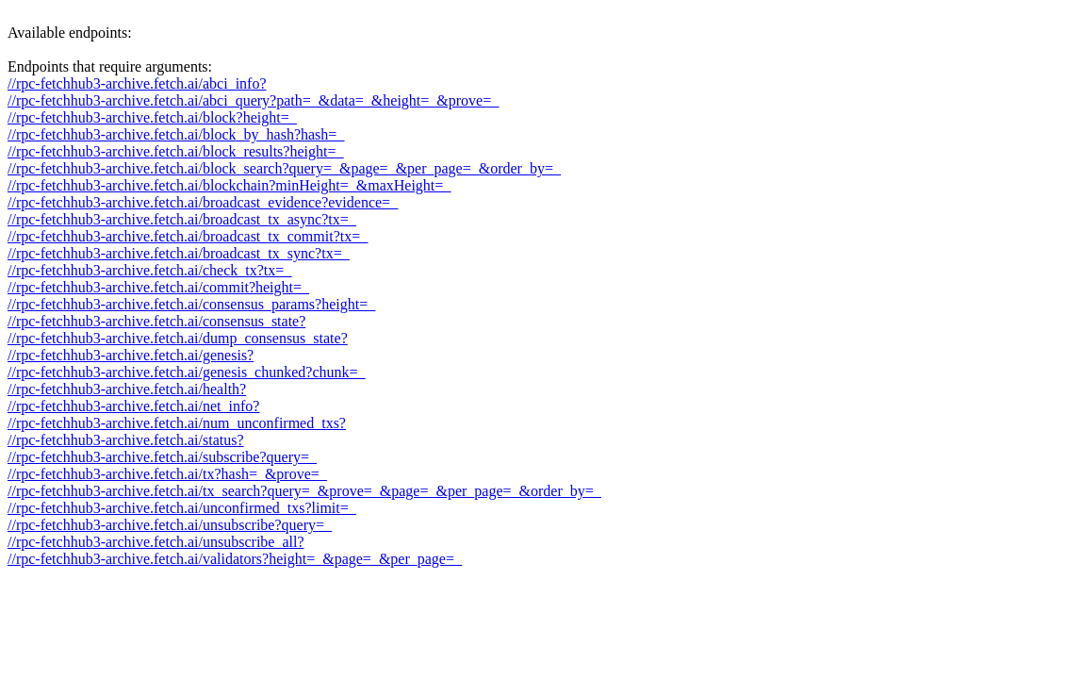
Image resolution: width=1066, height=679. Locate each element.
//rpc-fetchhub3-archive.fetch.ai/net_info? (133, 406)
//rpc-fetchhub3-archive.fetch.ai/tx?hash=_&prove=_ (167, 474)
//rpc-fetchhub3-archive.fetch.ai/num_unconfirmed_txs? (177, 423)
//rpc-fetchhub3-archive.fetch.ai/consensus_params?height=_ (191, 304)
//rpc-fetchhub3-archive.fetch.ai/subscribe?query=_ (162, 457)
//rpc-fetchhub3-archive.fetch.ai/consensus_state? (156, 321)
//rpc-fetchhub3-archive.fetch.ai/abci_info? (137, 83)
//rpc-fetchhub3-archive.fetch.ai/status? (126, 440)
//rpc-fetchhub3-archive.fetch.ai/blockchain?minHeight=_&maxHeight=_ (229, 185)
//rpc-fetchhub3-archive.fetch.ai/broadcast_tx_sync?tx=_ (179, 253)
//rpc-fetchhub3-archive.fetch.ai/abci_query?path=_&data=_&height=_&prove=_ (253, 100)
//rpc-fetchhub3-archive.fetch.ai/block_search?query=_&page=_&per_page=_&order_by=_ (284, 168)
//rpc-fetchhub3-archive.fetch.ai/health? (127, 389)
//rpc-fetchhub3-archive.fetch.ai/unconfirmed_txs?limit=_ (182, 508)
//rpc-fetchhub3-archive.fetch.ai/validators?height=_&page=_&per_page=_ (235, 559)
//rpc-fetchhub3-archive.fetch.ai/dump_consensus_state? (178, 338)
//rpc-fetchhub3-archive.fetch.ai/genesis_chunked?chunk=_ (187, 372)
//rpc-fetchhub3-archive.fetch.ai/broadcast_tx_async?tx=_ (182, 219)
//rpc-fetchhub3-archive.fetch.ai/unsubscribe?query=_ (170, 525)
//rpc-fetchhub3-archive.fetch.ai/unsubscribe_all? (156, 542)
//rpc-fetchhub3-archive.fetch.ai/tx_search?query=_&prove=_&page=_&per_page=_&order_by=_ (304, 491)
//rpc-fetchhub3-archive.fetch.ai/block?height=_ (152, 117)
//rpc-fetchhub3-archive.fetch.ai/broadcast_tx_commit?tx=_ (188, 236)
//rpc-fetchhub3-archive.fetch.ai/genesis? (131, 355)
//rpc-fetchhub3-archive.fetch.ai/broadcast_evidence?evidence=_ (203, 202)
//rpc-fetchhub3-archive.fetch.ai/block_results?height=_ (175, 151)
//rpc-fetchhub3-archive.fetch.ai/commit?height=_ (158, 287)
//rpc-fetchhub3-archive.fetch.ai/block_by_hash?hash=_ (176, 134)
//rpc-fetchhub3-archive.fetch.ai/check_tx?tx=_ (149, 270)
